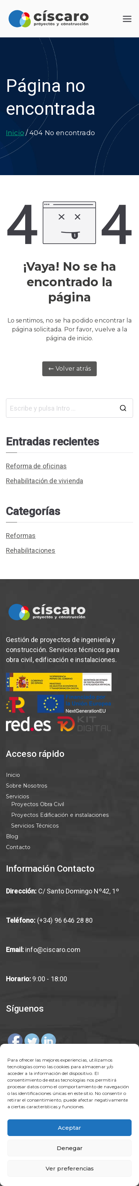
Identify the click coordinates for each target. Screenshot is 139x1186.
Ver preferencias (70, 1168)
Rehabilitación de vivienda (44, 481)
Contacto (18, 847)
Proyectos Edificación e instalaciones (60, 815)
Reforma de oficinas (36, 466)
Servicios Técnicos (35, 825)
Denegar (70, 1148)
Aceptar (69, 1127)
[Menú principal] (127, 19)
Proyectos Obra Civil (37, 804)
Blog (12, 836)
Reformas (21, 535)
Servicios (17, 796)
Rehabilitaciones (31, 550)
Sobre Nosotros (26, 785)
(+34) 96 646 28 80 (65, 920)
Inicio (13, 775)
